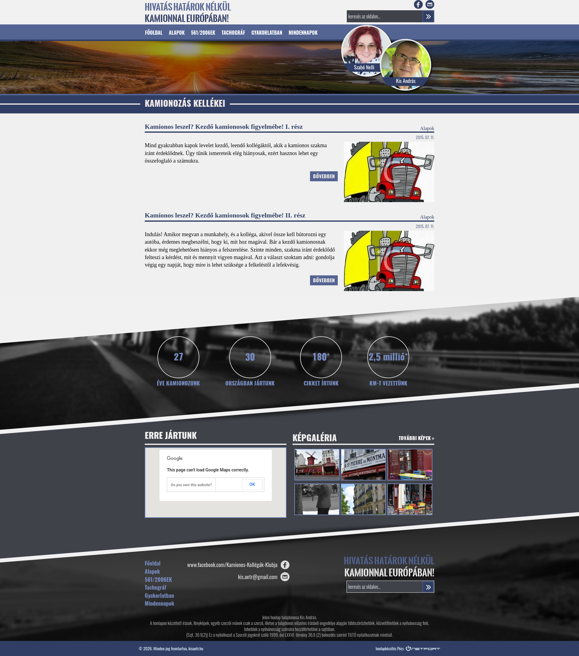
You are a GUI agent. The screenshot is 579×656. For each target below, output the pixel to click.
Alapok (177, 32)
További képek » (416, 438)
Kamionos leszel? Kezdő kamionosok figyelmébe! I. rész (224, 126)
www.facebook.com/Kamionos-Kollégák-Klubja (232, 565)
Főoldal (154, 32)
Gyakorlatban (267, 32)
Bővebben (324, 176)
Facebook (418, 4)
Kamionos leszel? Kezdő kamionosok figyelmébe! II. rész (225, 215)
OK (252, 484)
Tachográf (233, 32)
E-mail (430, 4)
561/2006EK (203, 32)
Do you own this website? (191, 485)
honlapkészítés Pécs (390, 648)
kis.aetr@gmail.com (257, 577)
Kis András (406, 80)
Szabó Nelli (364, 67)
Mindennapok (303, 32)
